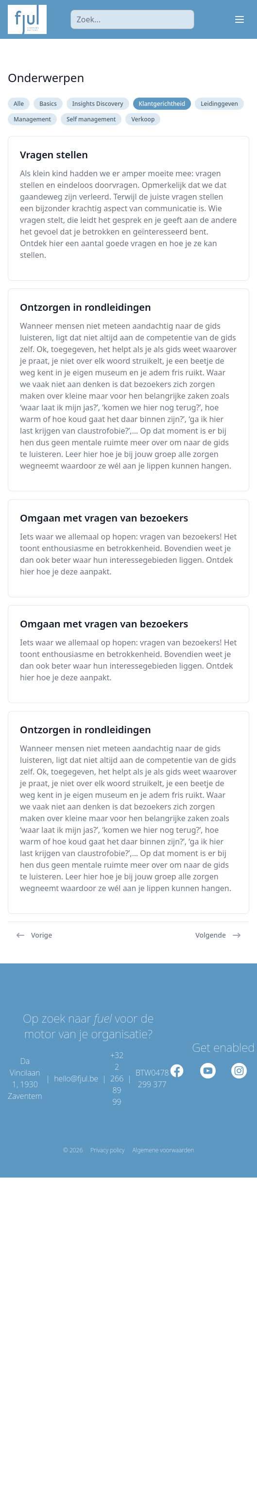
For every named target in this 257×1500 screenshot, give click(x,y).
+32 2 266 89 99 (116, 1078)
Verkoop (142, 119)
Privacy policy (107, 1150)
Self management (91, 119)
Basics (48, 104)
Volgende (218, 935)
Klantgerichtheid (162, 104)
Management (32, 119)
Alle (19, 104)
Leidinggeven (219, 104)
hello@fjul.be (76, 1078)
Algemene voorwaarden (163, 1150)
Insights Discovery (97, 104)
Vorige (34, 935)
